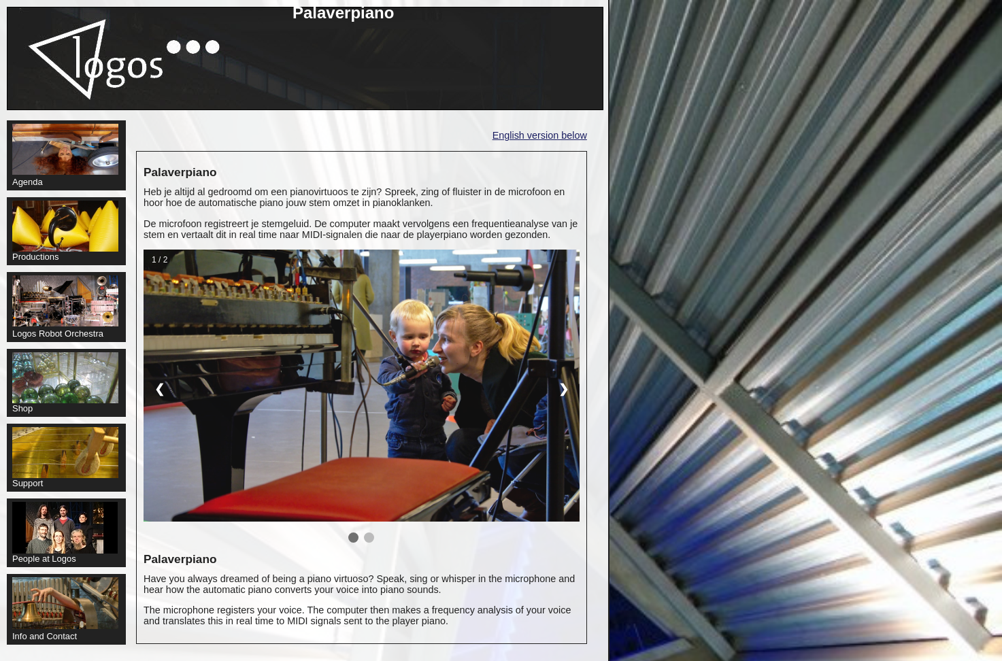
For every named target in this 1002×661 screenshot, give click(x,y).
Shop (65, 382)
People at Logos (65, 533)
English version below (539, 135)
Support (65, 457)
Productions (65, 231)
